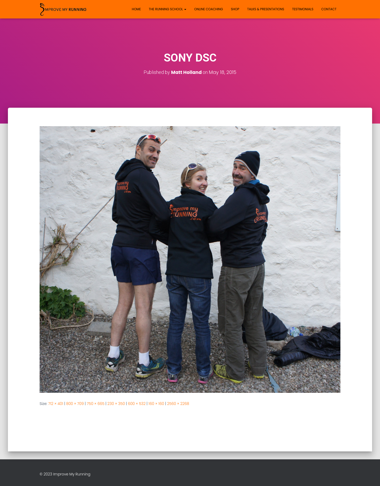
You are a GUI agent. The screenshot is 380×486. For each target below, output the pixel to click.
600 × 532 (137, 403)
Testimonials (303, 9)
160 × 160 (156, 403)
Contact (328, 9)
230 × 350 (116, 403)
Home (136, 9)
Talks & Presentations (265, 9)
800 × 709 (75, 403)
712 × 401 (55, 403)
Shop (235, 9)
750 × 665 (95, 403)
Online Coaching (208, 9)
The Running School (167, 9)
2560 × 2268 (178, 403)
